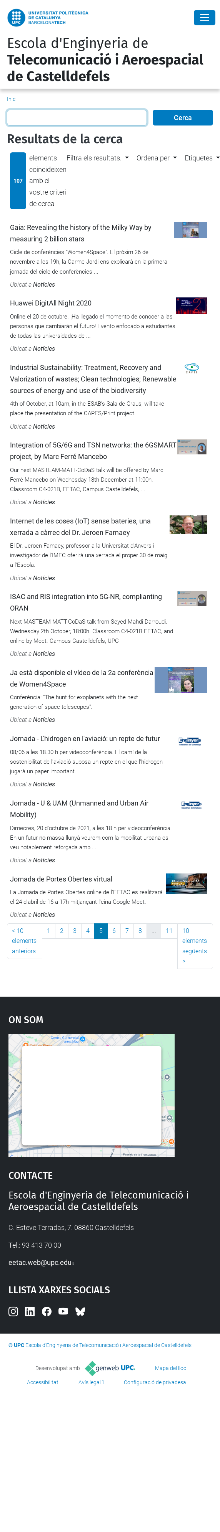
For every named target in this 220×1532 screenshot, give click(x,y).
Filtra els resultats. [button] (94, 158)
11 (169, 930)
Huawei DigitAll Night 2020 (51, 303)
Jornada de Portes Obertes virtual (61, 879)
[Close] (204, 17)
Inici (12, 99)
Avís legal (89, 1382)
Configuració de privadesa (155, 1382)
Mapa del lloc (170, 1368)
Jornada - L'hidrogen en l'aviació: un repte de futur (85, 739)
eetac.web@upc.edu (40, 1262)
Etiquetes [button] (199, 158)
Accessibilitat (42, 1382)
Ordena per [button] (153, 158)
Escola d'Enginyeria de (105, 60)
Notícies (44, 284)
